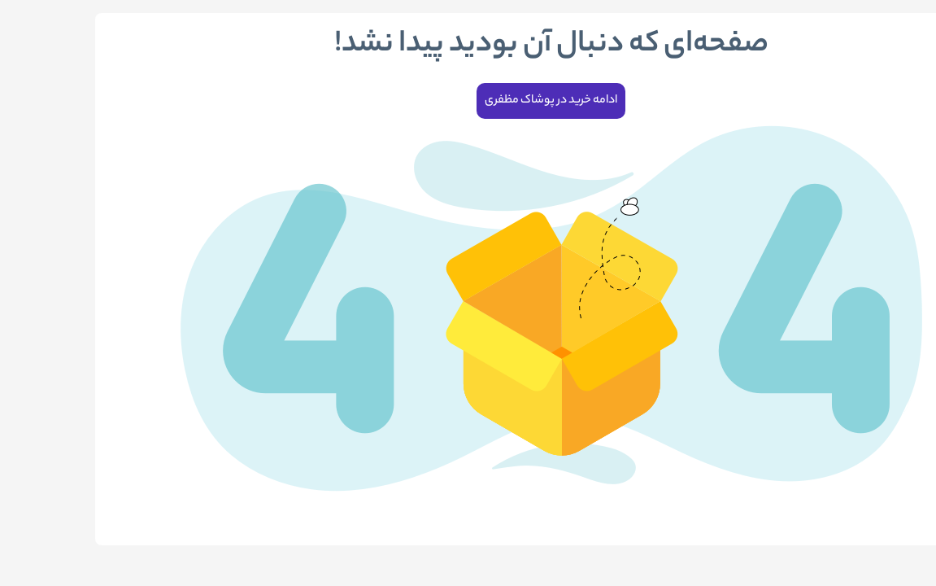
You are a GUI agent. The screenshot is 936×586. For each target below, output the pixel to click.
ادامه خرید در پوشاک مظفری (468, 101)
